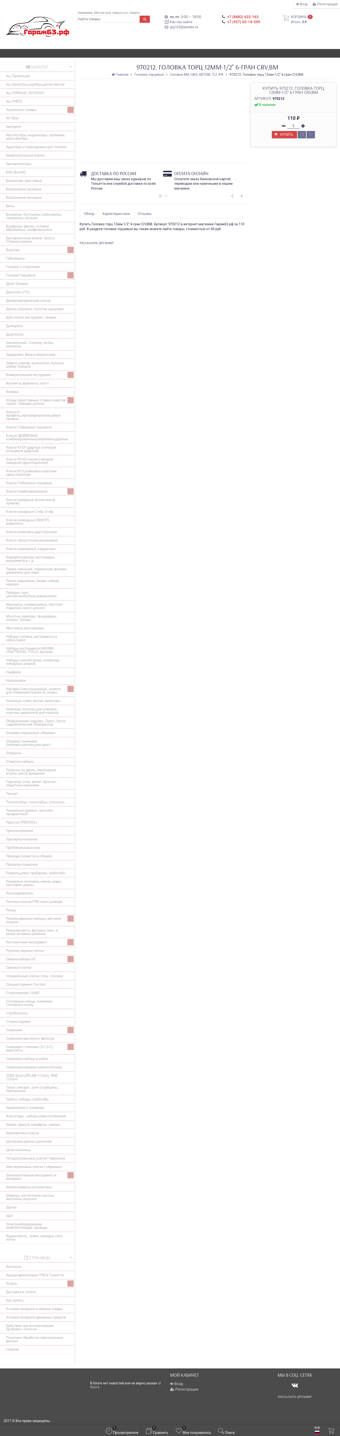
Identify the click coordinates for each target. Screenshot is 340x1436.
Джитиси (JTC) (18, 292)
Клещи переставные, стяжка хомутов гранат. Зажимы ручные (40, 401)
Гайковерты (15, 258)
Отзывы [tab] (145, 214)
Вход (302, 4)
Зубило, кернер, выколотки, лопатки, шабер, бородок (35, 364)
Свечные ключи (18, 967)
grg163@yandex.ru (184, 27)
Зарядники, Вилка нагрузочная (30, 355)
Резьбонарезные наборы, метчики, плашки (40, 919)
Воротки (40, 250)
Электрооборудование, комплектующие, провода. (27, 1226)
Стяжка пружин (18, 1022)
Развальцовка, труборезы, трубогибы (35, 873)
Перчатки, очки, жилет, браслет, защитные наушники (31, 783)
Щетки (11, 1207)
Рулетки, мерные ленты (25, 951)
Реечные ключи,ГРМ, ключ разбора (34, 902)
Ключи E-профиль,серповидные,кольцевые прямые (33, 415)
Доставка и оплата (21, 1292)
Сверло (134, 12)
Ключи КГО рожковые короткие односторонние (31, 472)
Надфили (13, 672)
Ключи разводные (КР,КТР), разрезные (28, 521)
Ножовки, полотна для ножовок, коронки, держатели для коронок (32, 711)
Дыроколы (14, 334)
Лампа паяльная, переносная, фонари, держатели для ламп (36, 570)
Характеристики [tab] (116, 214)
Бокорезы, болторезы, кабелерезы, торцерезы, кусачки (34, 216)
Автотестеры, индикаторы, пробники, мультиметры (35, 136)
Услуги (40, 1283)
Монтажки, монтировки (25, 628)
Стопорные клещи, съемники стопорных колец (29, 1003)
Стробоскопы (17, 1013)
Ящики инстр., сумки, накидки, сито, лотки (34, 1237)
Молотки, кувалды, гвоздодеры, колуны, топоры (31, 618)
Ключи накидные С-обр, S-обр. (30, 512)
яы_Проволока (18, 76)
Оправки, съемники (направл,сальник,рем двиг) (28, 743)
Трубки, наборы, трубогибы (27, 1099)
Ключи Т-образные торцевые (29, 483)
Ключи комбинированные (40, 491)
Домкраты (14, 326)
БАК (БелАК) (16, 172)
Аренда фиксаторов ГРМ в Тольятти (35, 1275)
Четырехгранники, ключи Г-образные (35, 1158)
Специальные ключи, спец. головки (34, 976)
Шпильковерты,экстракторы (29, 1187)
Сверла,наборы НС (40, 959)
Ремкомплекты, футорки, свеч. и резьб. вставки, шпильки (32, 932)
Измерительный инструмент (40, 375)
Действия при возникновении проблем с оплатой (30, 1327)
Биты (10, 206)
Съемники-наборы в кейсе (27, 1059)
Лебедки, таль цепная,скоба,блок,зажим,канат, (31, 594)
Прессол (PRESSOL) (21, 822)
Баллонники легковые (24, 197)
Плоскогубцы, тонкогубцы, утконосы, (35, 802)
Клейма (12, 392)
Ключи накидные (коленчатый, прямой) (31, 501)
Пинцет (12, 794)
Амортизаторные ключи (25, 155)
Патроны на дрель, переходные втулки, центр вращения (31, 771)
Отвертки (13, 753)
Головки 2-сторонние (23, 267)
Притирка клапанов (21, 839)
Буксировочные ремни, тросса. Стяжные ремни (30, 239)
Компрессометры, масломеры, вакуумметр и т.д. (30, 559)
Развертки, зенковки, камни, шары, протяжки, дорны (34, 883)
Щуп (9, 1216)
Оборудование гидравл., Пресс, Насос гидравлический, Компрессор (36, 722)
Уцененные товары (40, 110)
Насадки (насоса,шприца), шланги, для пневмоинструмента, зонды (40, 690)
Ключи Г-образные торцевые (29, 427)
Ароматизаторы (18, 164)
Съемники (40, 1030)
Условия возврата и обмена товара (34, 1309)
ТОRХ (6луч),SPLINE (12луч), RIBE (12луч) (32, 1077)
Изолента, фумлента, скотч (27, 383)
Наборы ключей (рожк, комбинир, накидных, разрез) (33, 662)
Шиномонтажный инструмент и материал (40, 1176)
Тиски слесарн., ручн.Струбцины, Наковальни (32, 1089)
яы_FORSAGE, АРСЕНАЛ (25, 93)
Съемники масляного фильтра (30, 1038)
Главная (12, 1349)
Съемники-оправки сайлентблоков (34, 1067)
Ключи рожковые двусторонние (31, 532)
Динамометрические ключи (28, 300)
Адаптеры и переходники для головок (36, 147)
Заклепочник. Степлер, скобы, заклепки (30, 344)
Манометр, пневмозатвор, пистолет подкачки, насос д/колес (34, 606)
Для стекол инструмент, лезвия (31, 317)
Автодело (13, 127)
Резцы (11, 910)
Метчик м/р (102, 12)
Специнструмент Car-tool (25, 984)
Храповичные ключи (22, 1133)
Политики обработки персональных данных (34, 1339)
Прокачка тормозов (22, 864)
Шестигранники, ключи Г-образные (34, 1167)
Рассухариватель (19, 893)
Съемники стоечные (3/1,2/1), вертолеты (40, 1048)
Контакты (14, 1267)
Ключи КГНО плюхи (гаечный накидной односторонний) (29, 461)
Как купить (14, 1300)
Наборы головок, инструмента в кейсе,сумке (31, 638)
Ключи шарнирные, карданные (31, 549)
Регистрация (325, 4)
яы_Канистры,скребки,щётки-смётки (35, 84)
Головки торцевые (40, 275)
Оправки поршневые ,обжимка (30, 733)
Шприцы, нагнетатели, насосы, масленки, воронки (30, 1197)
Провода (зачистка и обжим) (29, 856)
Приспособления (19, 831)
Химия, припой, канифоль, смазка (33, 1125)
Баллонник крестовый (24, 181)
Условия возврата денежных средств (36, 1317)
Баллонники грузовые (23, 189)
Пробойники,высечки (23, 848)
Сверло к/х (120, 12)
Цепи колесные (18, 1150)
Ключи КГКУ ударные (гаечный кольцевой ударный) (31, 449)
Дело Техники (17, 284)
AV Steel (12, 118)
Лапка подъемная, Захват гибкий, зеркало (32, 582)
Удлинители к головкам (25, 1108)
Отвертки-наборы (20, 761)
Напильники (16, 680)
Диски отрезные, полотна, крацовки (35, 309)
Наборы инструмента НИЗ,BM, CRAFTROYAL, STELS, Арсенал (30, 650)
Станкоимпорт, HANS (23, 993)
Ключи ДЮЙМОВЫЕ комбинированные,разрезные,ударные (37, 437)
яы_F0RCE (14, 101)
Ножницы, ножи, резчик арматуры (33, 701)
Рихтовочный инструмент (40, 942)
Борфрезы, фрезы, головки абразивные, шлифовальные (29, 228)
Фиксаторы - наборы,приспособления (36, 1116)
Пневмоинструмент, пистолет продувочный (29, 812)
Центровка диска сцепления (28, 1141)
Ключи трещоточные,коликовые (32, 540)
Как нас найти (181, 22)
